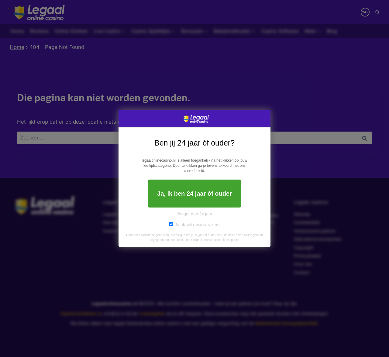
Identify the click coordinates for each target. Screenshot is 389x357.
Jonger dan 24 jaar (194, 213)
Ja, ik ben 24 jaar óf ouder (194, 193)
